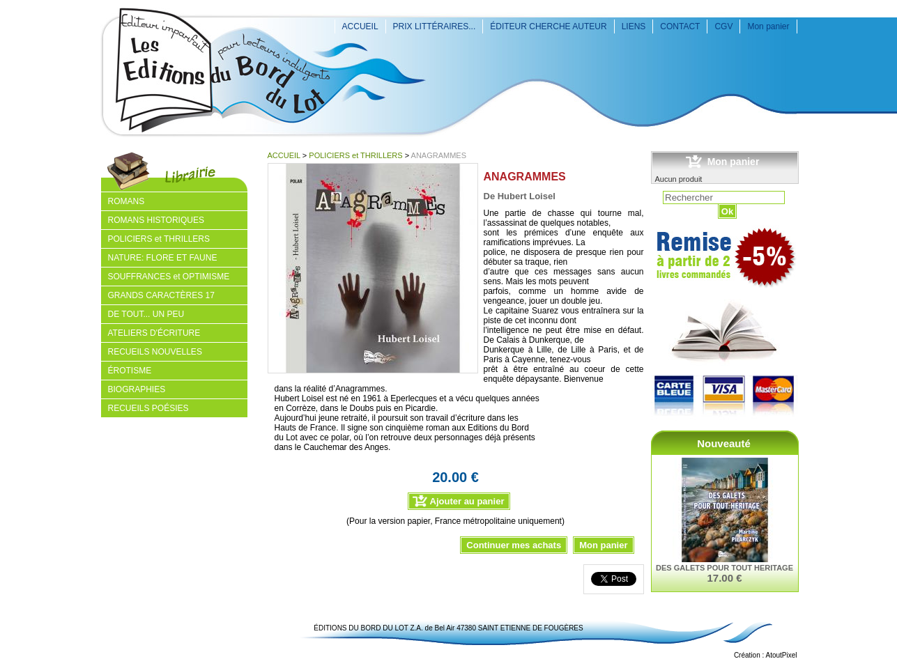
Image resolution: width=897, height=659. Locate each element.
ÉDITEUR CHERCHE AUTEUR (548, 26)
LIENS (634, 26)
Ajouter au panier (467, 501)
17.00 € (724, 578)
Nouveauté (724, 443)
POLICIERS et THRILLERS (355, 155)
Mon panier (768, 26)
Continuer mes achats (513, 545)
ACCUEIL (360, 26)
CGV (723, 26)
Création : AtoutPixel (765, 655)
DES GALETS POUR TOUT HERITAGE (724, 568)
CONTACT (680, 26)
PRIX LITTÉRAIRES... (434, 26)
